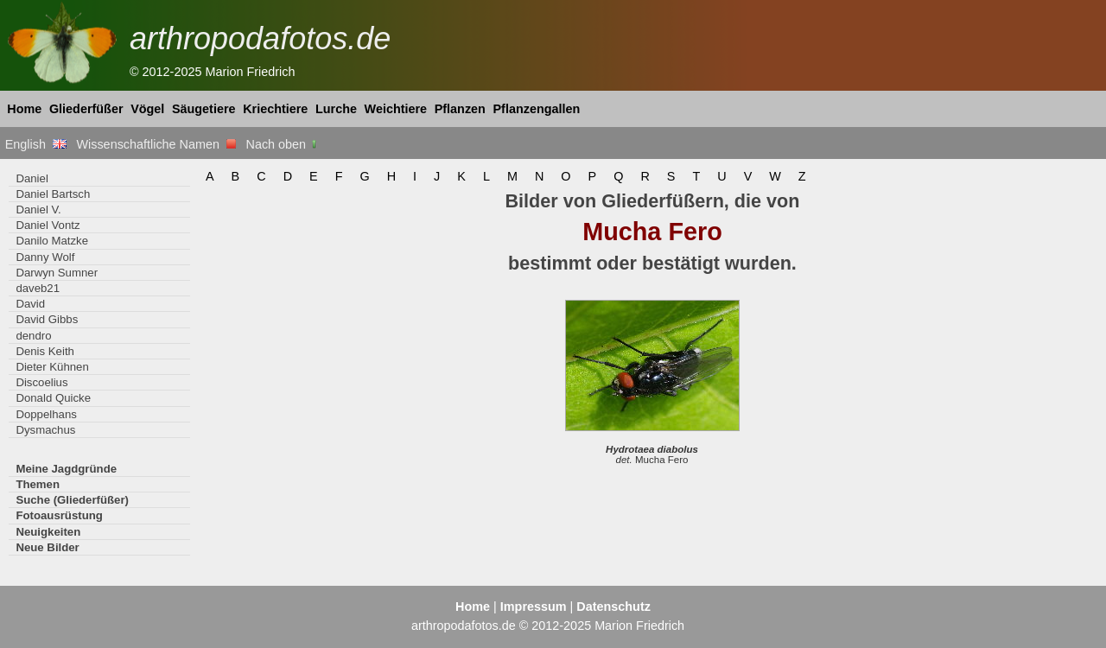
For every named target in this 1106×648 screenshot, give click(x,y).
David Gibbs (47, 319)
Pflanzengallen (537, 109)
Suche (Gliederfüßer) (72, 499)
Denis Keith (45, 351)
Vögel (147, 109)
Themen (38, 484)
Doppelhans (46, 414)
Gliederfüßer (86, 109)
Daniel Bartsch (53, 193)
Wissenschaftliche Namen (156, 144)
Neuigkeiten (48, 531)
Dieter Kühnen (52, 366)
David (30, 303)
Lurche (336, 109)
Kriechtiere (275, 109)
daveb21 (38, 288)
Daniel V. (38, 209)
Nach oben (283, 144)
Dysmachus (45, 429)
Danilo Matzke (52, 240)
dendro (33, 335)
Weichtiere (396, 109)
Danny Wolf (45, 257)
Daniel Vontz (47, 225)
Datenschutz (613, 606)
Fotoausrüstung (59, 515)
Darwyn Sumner (57, 272)
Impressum (533, 606)
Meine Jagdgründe (66, 468)
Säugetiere (204, 109)
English (36, 144)
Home (24, 109)
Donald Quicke (53, 397)
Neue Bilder (47, 547)
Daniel (32, 178)
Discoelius (41, 382)
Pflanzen (460, 109)
